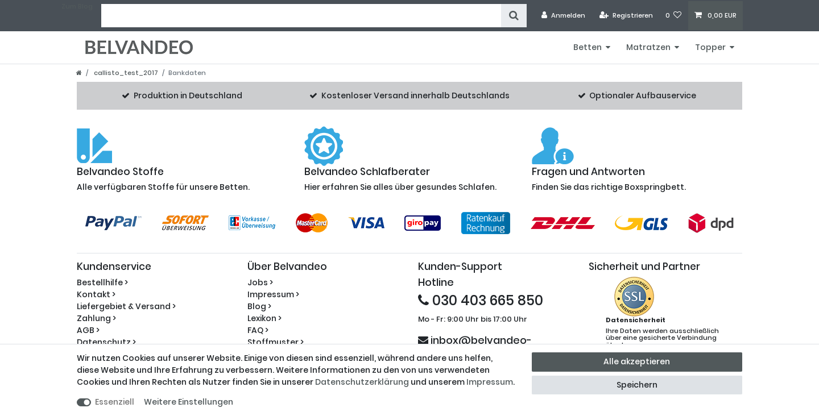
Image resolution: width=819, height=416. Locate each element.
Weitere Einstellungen (188, 401)
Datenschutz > (106, 342)
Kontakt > (96, 294)
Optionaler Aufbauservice (642, 95)
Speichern (637, 384)
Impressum (489, 382)
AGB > (88, 330)
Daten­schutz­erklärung (362, 382)
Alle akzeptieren (636, 361)
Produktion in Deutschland (188, 95)
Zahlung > (96, 318)
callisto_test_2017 (125, 72)
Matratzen (648, 47)
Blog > (259, 306)
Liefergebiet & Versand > (126, 306)
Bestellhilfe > (102, 282)
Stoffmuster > (275, 342)
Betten (587, 47)
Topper (710, 47)
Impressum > (273, 294)
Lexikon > (264, 318)
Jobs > (260, 282)
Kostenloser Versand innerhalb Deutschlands (415, 95)
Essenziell (114, 401)
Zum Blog (77, 6)
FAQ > (257, 330)
